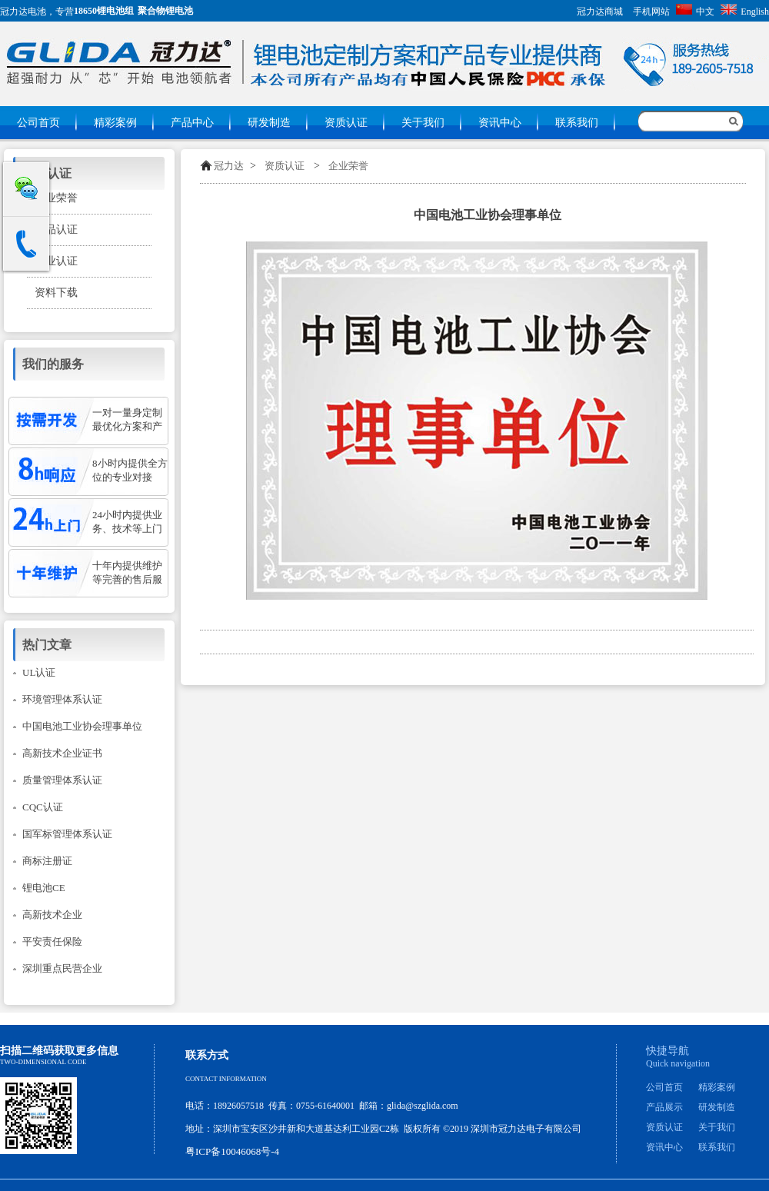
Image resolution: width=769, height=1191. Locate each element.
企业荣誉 (348, 165)
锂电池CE (43, 887)
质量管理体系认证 (62, 780)
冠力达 (229, 165)
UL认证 (38, 672)
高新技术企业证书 (62, 753)
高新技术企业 (52, 914)
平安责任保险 (52, 941)
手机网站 (651, 11)
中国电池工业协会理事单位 (82, 726)
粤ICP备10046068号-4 (232, 1151)
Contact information (226, 1079)
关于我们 (422, 122)
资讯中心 (499, 122)
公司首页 (38, 122)
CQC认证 (42, 807)
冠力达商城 (600, 11)
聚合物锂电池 (165, 10)
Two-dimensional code (43, 1062)
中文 (695, 11)
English (745, 11)
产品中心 (192, 122)
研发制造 (269, 122)
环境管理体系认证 (62, 699)
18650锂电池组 (104, 10)
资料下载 (56, 292)
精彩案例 (115, 122)
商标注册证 (47, 861)
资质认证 (346, 122)
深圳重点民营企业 (62, 968)
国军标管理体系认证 (67, 834)
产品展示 (664, 1107)
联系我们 (576, 122)
